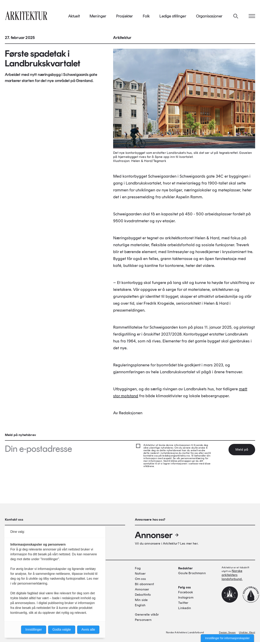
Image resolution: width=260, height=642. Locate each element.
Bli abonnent (144, 584)
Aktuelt (74, 16)
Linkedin (184, 608)
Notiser (140, 573)
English (140, 605)
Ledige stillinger (172, 16)
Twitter (183, 603)
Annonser (157, 535)
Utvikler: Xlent (247, 632)
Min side (141, 600)
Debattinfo (143, 595)
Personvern (143, 620)
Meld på (241, 449)
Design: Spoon (227, 632)
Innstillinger (33, 629)
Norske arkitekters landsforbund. (232, 575)
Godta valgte (61, 629)
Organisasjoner (209, 16)
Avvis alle (88, 629)
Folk (146, 16)
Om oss (140, 579)
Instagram (185, 597)
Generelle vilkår (147, 614)
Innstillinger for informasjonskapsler (227, 638)
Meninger (98, 16)
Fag (138, 568)
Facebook (185, 592)
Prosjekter (124, 16)
